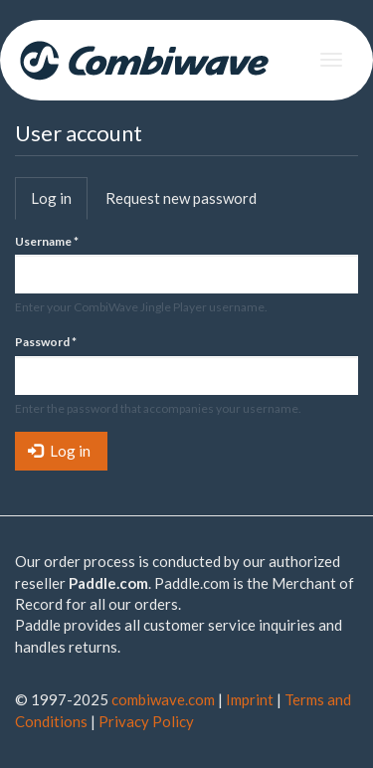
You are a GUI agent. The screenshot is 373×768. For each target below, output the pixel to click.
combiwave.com (163, 699)
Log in (59, 204)
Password (46, 341)
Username (47, 241)
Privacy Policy (146, 721)
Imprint (250, 699)
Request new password (181, 198)
